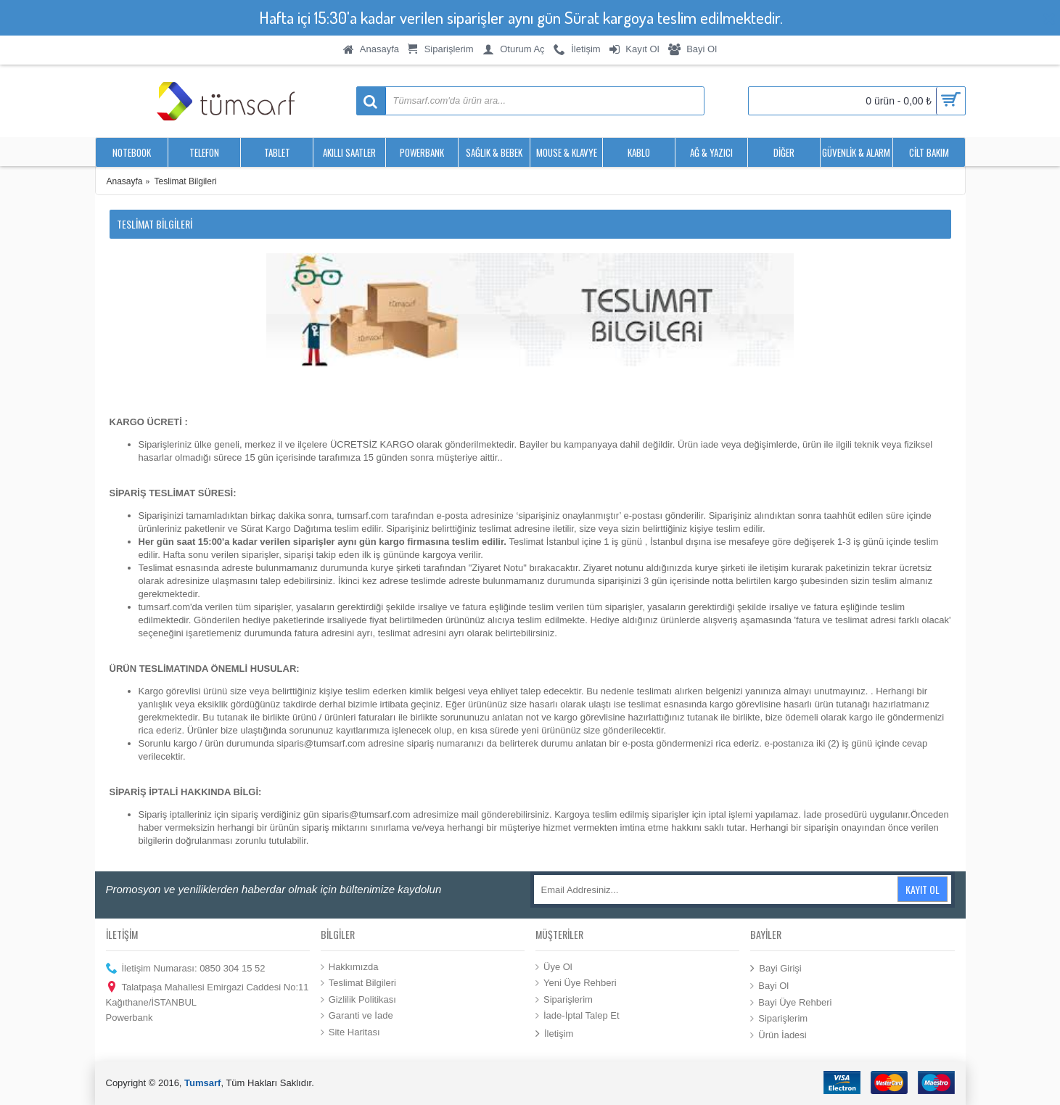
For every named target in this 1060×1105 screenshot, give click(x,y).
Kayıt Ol (922, 889)
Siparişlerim (564, 1000)
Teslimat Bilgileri (358, 983)
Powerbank (129, 1017)
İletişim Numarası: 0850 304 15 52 (186, 968)
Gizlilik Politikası (358, 1000)
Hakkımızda (350, 966)
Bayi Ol (769, 986)
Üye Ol (553, 966)
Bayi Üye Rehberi (790, 1002)
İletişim (554, 1034)
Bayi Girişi (776, 968)
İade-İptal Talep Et (577, 1016)
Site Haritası (350, 1032)
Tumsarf (202, 1082)
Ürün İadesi (778, 1035)
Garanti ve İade (357, 1016)
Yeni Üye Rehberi (576, 983)
